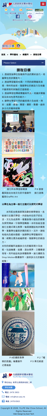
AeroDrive (39, 11)
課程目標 (37, 54)
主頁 (6, 11)
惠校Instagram (29, 18)
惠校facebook (18, 18)
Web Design (18, 414)
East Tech (30, 414)
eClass (29, 11)
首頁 (3, 54)
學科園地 (14, 54)
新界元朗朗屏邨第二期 (22, 382)
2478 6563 (15, 401)
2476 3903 (14, 392)
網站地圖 (13, 11)
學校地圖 (8, 387)
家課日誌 (21, 11)
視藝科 (26, 54)
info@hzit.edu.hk (17, 397)
